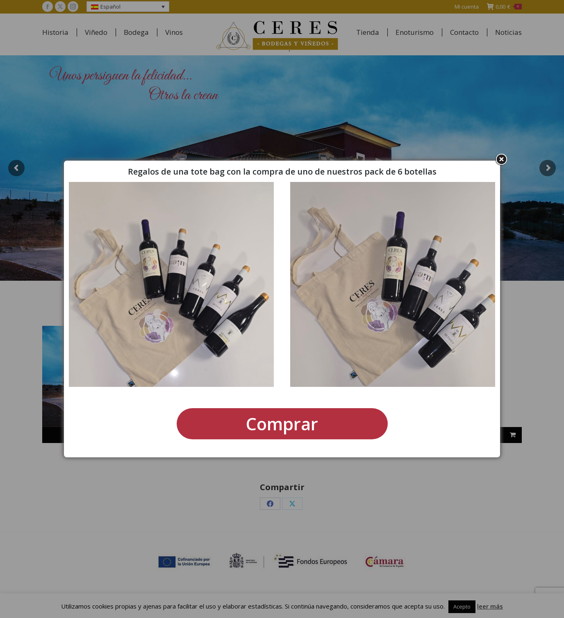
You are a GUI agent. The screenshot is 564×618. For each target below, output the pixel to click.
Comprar (282, 423)
